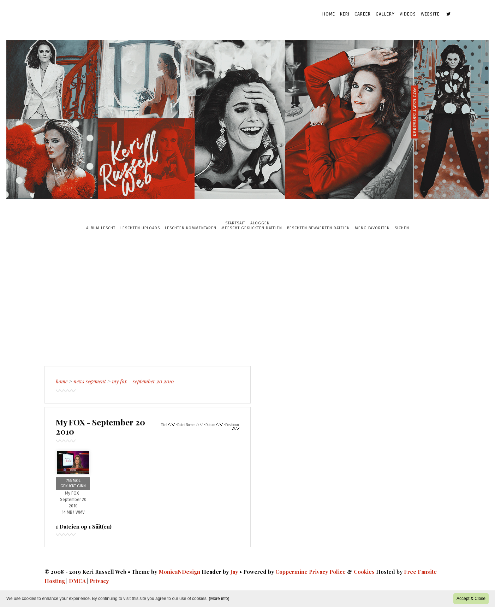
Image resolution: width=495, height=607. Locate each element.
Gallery (385, 14)
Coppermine (291, 571)
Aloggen (260, 223)
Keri (345, 14)
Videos (408, 14)
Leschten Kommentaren (190, 228)
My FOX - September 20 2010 (143, 381)
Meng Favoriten (372, 228)
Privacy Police (327, 571)
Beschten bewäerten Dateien (318, 228)
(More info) (219, 598)
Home (328, 14)
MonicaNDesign (179, 571)
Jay (234, 571)
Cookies (364, 571)
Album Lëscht (100, 228)
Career (362, 14)
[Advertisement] (247, 298)
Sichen (402, 228)
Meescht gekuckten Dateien (251, 228)
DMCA (77, 580)
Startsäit (235, 223)
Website (430, 14)
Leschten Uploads (140, 228)
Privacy (99, 580)
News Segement (89, 381)
